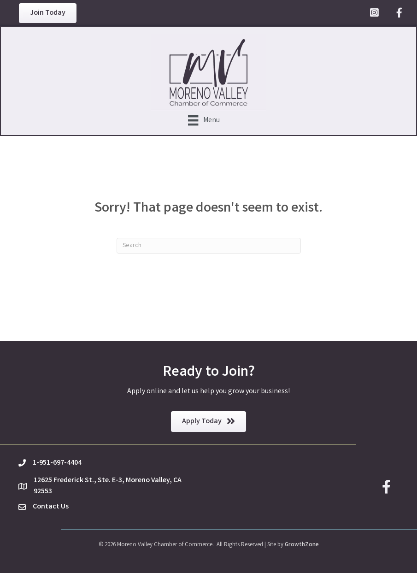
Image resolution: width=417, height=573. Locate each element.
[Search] (209, 246)
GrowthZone (302, 545)
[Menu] (203, 120)
